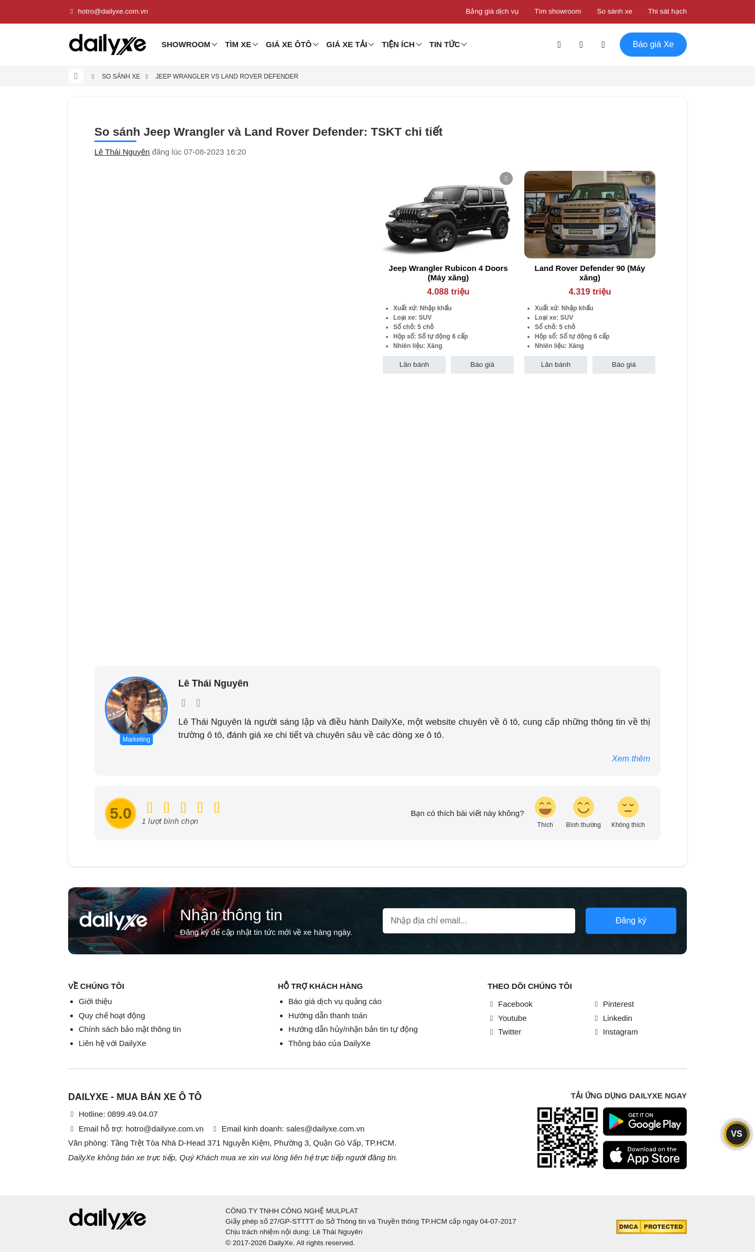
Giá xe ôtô (289, 44)
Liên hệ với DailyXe (112, 1043)
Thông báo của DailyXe (329, 1043)
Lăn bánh (414, 364)
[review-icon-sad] (628, 813)
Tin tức (444, 44)
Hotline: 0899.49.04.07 (113, 1113)
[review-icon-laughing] (545, 813)
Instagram (615, 1031)
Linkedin (612, 1018)
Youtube (507, 1018)
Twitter (504, 1031)
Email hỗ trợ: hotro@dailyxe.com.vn (135, 1128)
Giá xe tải (346, 44)
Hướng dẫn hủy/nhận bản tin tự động (353, 1029)
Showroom (185, 44)
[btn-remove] (506, 178)
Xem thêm (631, 758)
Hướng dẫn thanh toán (327, 1015)
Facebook (510, 1003)
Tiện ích (398, 44)
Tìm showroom (557, 11)
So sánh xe (614, 11)
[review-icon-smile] (583, 813)
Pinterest (613, 1003)
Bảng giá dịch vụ (492, 11)
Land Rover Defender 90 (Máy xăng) (590, 273)
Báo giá (482, 364)
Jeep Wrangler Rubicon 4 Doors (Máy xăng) (448, 273)
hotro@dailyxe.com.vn (108, 11)
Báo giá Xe (653, 44)
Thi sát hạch (667, 11)
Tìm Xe (238, 44)
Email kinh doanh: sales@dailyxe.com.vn (287, 1128)
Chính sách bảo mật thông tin (130, 1029)
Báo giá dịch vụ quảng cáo (335, 1001)
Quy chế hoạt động (112, 1015)
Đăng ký (631, 920)
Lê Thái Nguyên (122, 151)
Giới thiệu (95, 1001)
